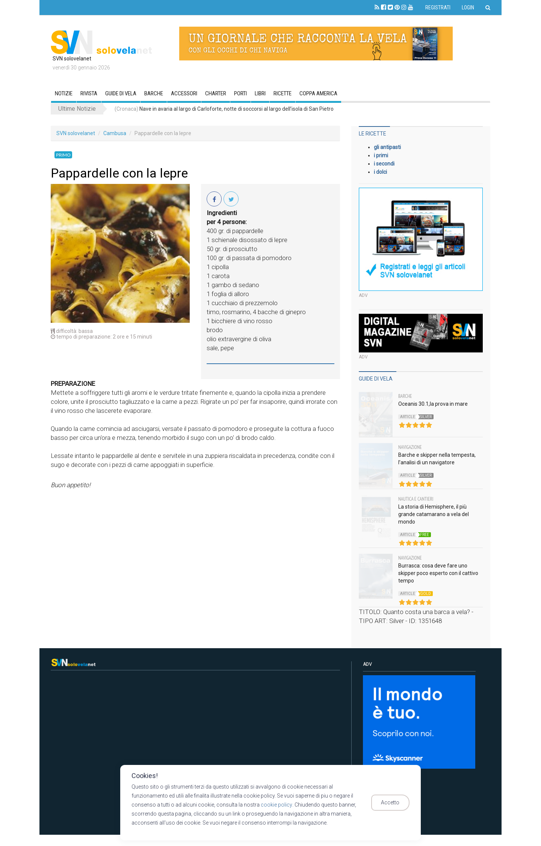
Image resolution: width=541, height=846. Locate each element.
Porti (240, 93)
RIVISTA (88, 93)
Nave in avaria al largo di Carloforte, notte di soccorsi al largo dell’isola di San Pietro (224, 109)
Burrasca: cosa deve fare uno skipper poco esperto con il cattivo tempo (438, 573)
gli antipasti (387, 147)
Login (468, 8)
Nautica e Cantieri (416, 499)
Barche (153, 93)
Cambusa (114, 133)
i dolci (380, 172)
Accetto (393, 803)
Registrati (437, 8)
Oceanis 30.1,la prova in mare (433, 404)
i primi (381, 155)
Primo (63, 155)
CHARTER (215, 93)
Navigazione (410, 447)
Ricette (283, 93)
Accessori (184, 93)
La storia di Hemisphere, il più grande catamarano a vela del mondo (433, 514)
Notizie (64, 93)
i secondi (384, 164)
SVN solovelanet (75, 133)
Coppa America (318, 93)
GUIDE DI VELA (120, 93)
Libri (260, 93)
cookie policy (276, 805)
